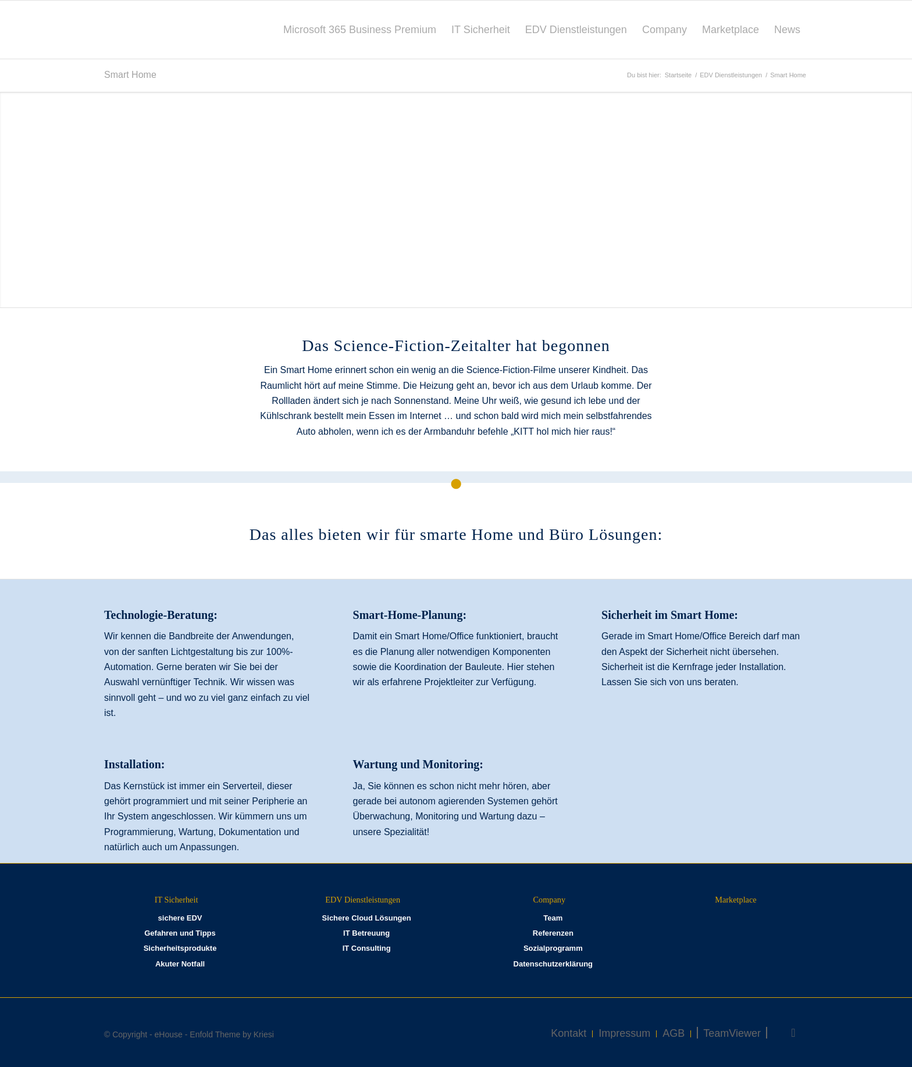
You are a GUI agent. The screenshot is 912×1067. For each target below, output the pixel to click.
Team (552, 918)
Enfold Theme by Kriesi (231, 1034)
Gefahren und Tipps (180, 933)
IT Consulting (367, 948)
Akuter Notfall (180, 963)
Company (549, 899)
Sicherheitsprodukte (180, 948)
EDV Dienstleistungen (362, 899)
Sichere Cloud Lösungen (366, 918)
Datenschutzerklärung (553, 963)
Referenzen (553, 933)
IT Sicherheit (176, 899)
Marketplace (735, 899)
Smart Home (130, 75)
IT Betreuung (366, 933)
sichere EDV (180, 918)
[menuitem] (360, 30)
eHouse (169, 1034)
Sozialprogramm (553, 948)
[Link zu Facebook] (793, 1032)
